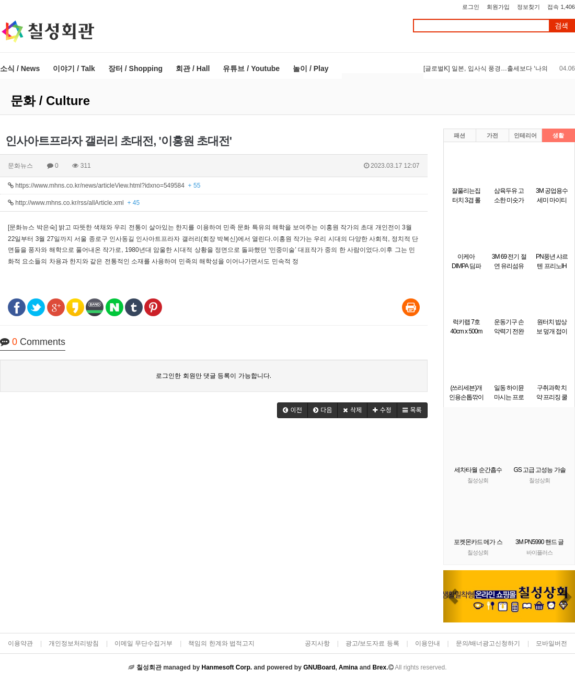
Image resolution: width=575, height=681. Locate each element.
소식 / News (20, 68)
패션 (459, 135)
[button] (292, 410)
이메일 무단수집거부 (143, 643)
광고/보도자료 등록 (372, 643)
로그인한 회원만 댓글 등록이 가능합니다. (213, 375)
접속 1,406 (561, 7)
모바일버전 (551, 643)
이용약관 (20, 643)
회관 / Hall (193, 68)
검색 (561, 25)
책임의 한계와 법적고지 (221, 643)
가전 (492, 135)
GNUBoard (319, 667)
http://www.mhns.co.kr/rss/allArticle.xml (74, 202)
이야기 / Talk (74, 68)
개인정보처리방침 (74, 643)
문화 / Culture (50, 101)
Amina (348, 667)
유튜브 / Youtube (251, 68)
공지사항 (317, 643)
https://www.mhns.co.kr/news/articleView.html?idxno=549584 (104, 185)
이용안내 (427, 643)
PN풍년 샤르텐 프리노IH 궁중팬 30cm (552, 266)
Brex (379, 667)
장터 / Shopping (135, 68)
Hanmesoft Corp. (226, 667)
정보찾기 (528, 7)
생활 (558, 135)
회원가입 (498, 7)
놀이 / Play (310, 68)
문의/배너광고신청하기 (488, 643)
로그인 (470, 7)
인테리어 (525, 135)
